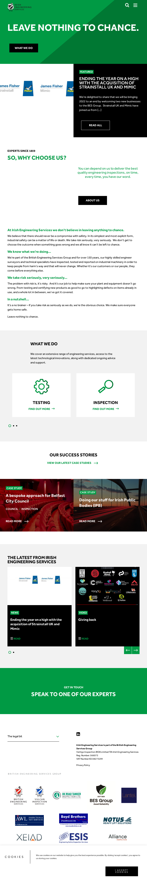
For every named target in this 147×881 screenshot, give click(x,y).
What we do (24, 48)
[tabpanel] (41, 395)
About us (93, 200)
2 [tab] (13, 425)
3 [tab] (16, 425)
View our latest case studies (72, 463)
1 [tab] (9, 425)
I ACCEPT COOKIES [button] (121, 871)
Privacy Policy (83, 765)
